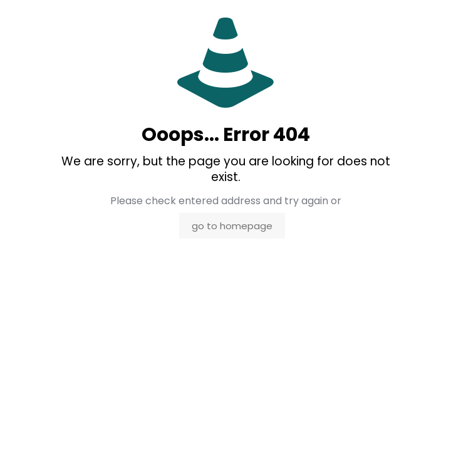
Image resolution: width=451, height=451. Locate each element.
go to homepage (232, 225)
